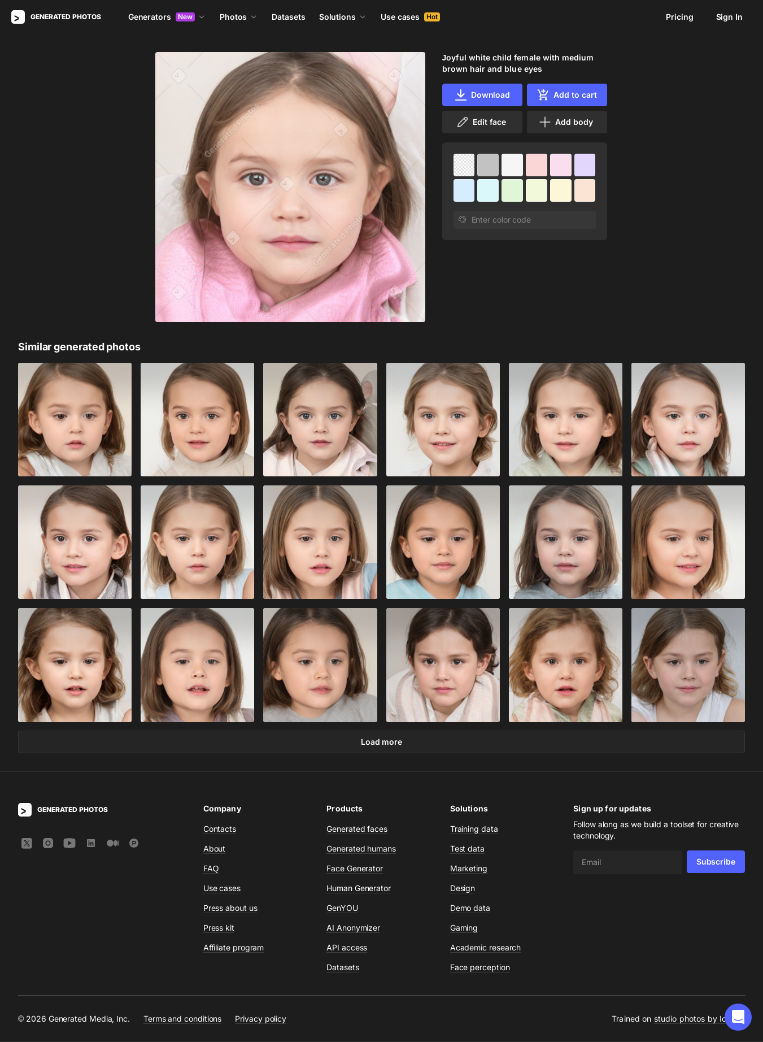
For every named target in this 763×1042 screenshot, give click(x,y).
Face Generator (354, 869)
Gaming (464, 928)
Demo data (470, 908)
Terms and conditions (182, 1018)
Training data (474, 829)
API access (346, 948)
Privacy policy (260, 1018)
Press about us (230, 908)
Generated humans (361, 849)
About (214, 849)
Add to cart (566, 95)
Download (482, 95)
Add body (565, 122)
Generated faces (356, 829)
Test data (467, 849)
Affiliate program (233, 948)
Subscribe (715, 862)
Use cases (410, 16)
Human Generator (358, 888)
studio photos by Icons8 (699, 1019)
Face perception (480, 967)
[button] (738, 1017)
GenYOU (342, 908)
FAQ (211, 869)
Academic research (485, 948)
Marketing (468, 869)
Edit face (480, 122)
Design (463, 888)
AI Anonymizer (353, 928)
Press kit (218, 928)
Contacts (219, 829)
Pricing (679, 16)
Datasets (288, 16)
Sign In (729, 16)
